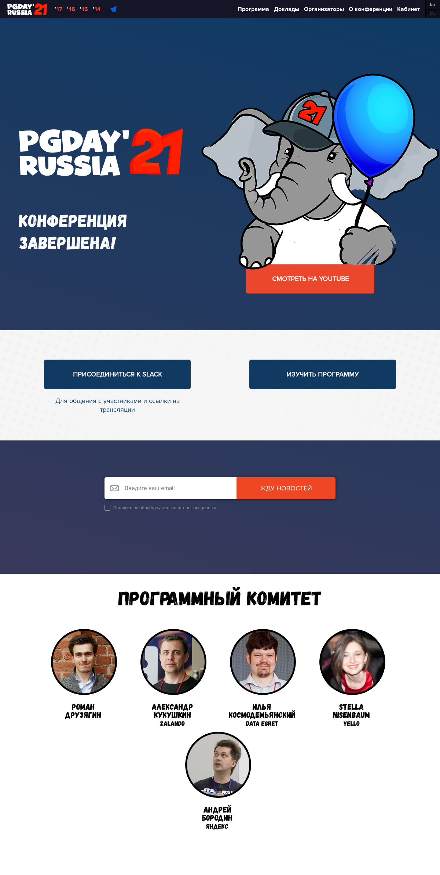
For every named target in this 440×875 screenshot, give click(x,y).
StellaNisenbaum (352, 678)
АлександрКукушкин (173, 678)
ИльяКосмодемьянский (262, 678)
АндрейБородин (218, 780)
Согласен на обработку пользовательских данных (160, 508)
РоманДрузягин (84, 674)
